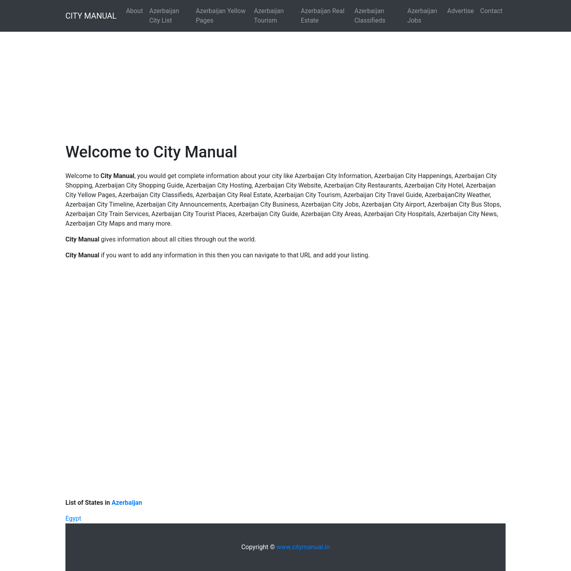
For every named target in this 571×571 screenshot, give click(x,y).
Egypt (73, 518)
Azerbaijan (127, 502)
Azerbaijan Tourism (269, 15)
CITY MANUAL (91, 16)
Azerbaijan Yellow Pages (221, 15)
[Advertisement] (238, 77)
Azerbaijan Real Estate (323, 15)
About (134, 11)
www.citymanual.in (303, 547)
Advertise (460, 11)
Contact (491, 11)
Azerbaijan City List (164, 15)
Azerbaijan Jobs (422, 15)
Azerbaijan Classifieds (369, 15)
